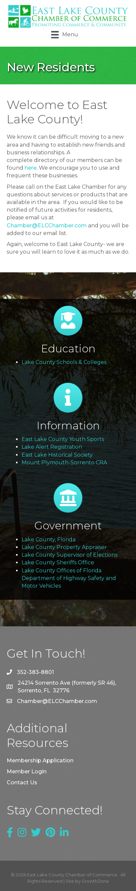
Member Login (27, 771)
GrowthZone (95, 881)
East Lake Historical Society (57, 455)
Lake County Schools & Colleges (64, 362)
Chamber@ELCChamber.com (47, 225)
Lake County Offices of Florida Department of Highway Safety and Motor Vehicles (69, 578)
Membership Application (40, 760)
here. (31, 168)
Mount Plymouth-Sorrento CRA (64, 462)
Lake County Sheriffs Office (58, 562)
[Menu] (64, 35)
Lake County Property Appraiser (64, 547)
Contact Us (22, 782)
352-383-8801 (35, 672)
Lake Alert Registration (52, 447)
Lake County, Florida (48, 539)
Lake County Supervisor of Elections (69, 555)
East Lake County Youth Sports (63, 439)
